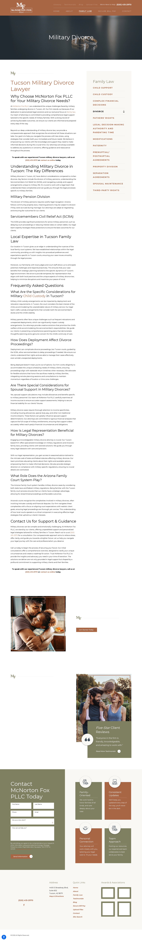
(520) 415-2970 (124, 4)
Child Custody (34, 296)
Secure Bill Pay (79, 906)
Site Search (77, 917)
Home (75, 888)
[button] (4, 937)
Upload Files (92, 4)
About (75, 891)
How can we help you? (19, 828)
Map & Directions (56, 896)
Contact (76, 913)
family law (71, 112)
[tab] (124, 111)
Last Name (38, 804)
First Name (15, 804)
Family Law (78, 895)
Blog (81, 4)
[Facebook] (24, 905)
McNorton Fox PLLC (21, 106)
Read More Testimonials (110, 751)
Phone (14, 812)
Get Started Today (86, 630)
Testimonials (70, 4)
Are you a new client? (19, 820)
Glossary (57, 4)
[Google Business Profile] (27, 905)
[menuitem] (56, 11)
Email (36, 812)
